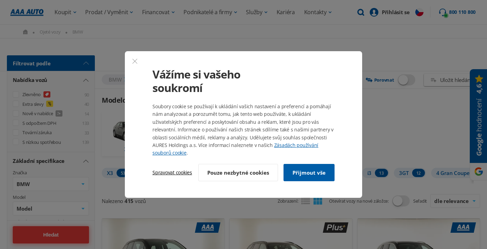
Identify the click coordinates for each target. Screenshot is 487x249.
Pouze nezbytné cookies (238, 172)
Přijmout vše (309, 172)
